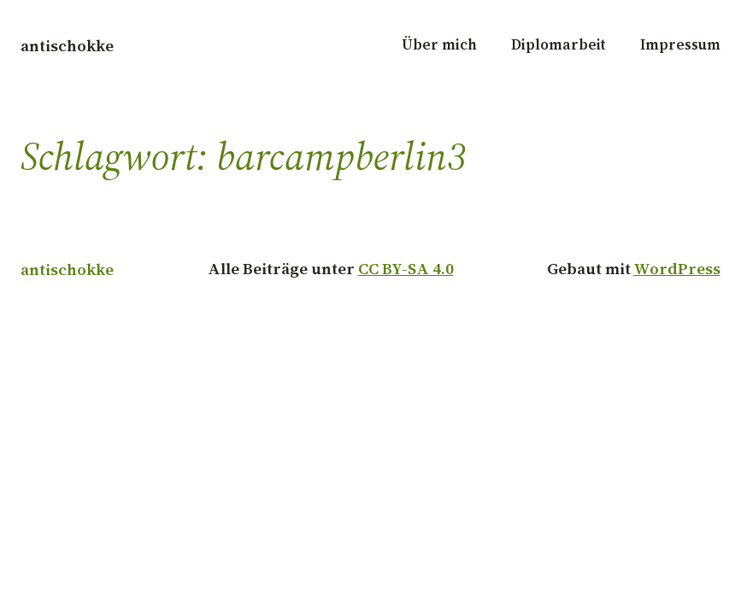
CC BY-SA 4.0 (406, 268)
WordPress (676, 268)
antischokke (67, 45)
